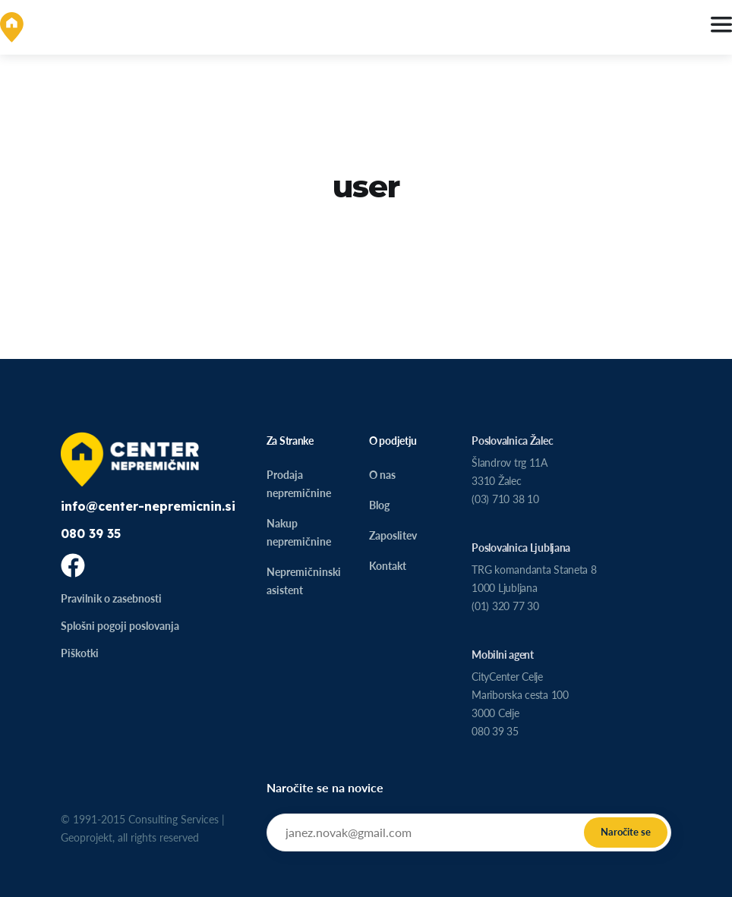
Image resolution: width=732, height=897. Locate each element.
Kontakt (387, 565)
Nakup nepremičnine (299, 532)
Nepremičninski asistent (304, 580)
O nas (382, 474)
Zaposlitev (393, 535)
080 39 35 (91, 533)
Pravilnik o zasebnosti (111, 598)
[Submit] (625, 832)
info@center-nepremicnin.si (148, 506)
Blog (379, 505)
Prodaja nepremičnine (299, 483)
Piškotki (80, 653)
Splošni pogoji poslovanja (120, 625)
